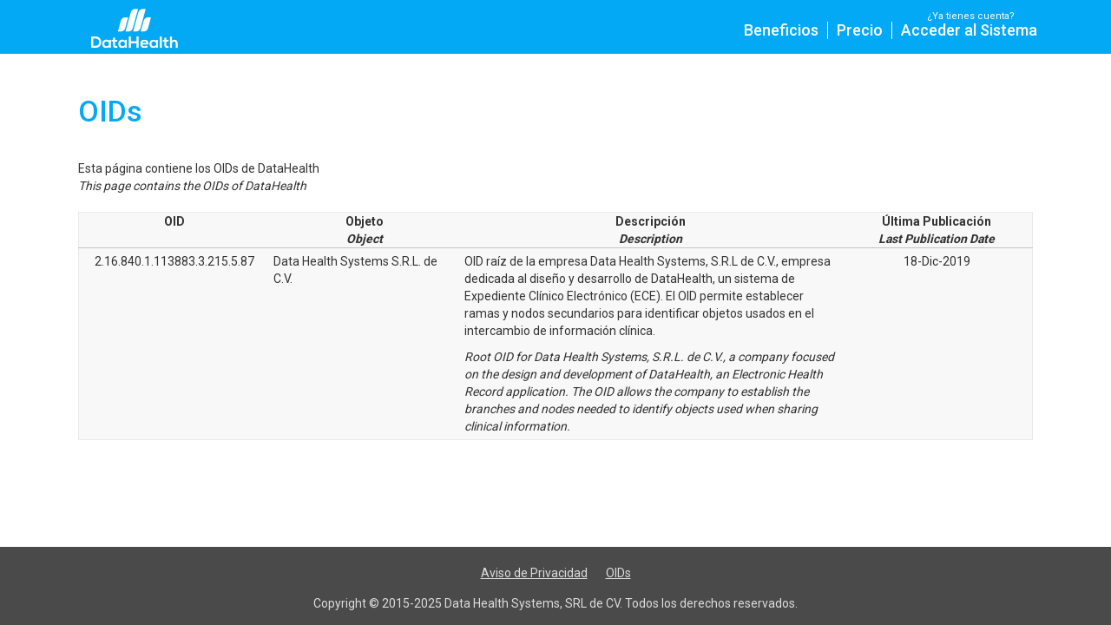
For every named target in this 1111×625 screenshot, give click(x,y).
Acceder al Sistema (969, 30)
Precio (860, 30)
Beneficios (781, 30)
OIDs (618, 573)
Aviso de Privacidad (534, 573)
